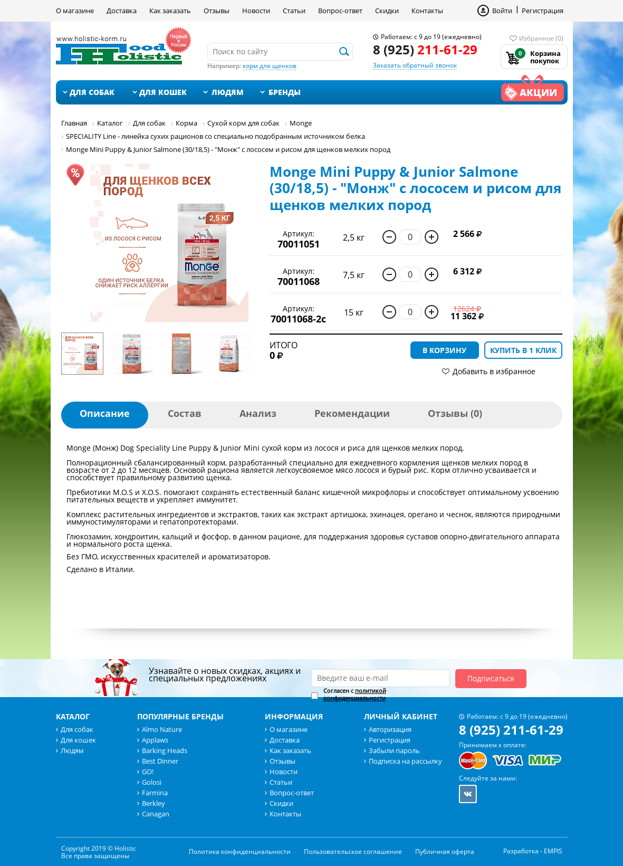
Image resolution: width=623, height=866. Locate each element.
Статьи (294, 10)
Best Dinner (160, 761)
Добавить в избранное (494, 371)
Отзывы (216, 10)
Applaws (155, 740)
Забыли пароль (394, 750)
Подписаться (490, 678)
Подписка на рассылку (405, 761)
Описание (105, 413)
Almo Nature (162, 729)
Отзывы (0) (455, 413)
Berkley (153, 803)
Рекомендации (352, 413)
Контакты (427, 10)
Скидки (387, 10)
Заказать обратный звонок (415, 65)
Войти (502, 10)
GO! (148, 771)
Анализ (257, 413)
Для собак (92, 92)
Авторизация (390, 729)
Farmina (155, 792)
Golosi (151, 782)
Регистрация (542, 10)
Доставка (122, 10)
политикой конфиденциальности (354, 694)
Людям (228, 92)
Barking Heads (164, 750)
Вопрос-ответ (340, 10)
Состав (185, 413)
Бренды (285, 92)
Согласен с (354, 694)
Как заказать (170, 10)
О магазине (75, 10)
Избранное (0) (541, 38)
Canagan (155, 814)
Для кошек (163, 92)
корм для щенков (269, 65)
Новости (256, 10)
